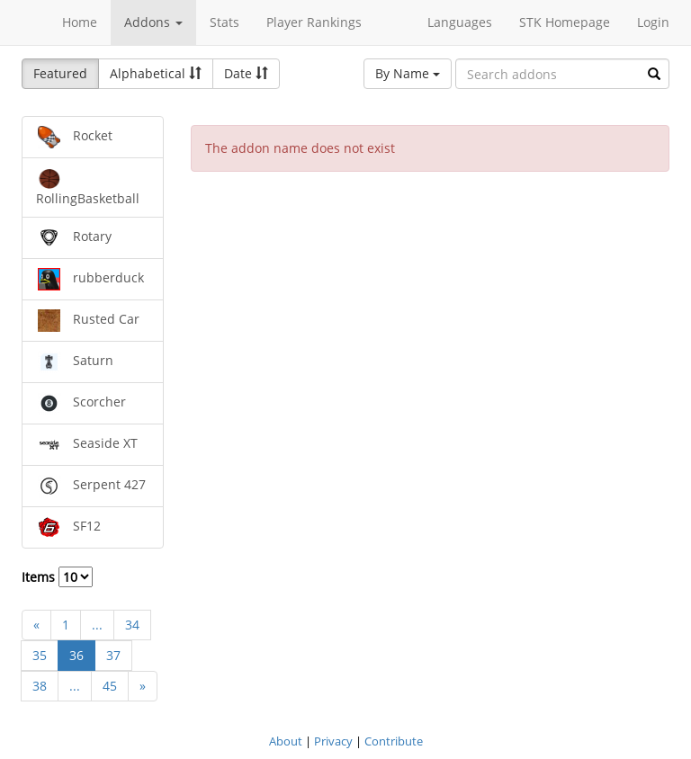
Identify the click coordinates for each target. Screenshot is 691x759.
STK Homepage (564, 22)
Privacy (333, 741)
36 (76, 655)
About (285, 741)
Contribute (393, 741)
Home (79, 22)
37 (113, 655)
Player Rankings (314, 22)
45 (110, 685)
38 (39, 685)
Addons (153, 22)
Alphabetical (156, 73)
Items (57, 577)
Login (653, 22)
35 (39, 655)
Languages (459, 22)
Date (246, 73)
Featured (60, 73)
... (97, 624)
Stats (224, 22)
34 (132, 624)
